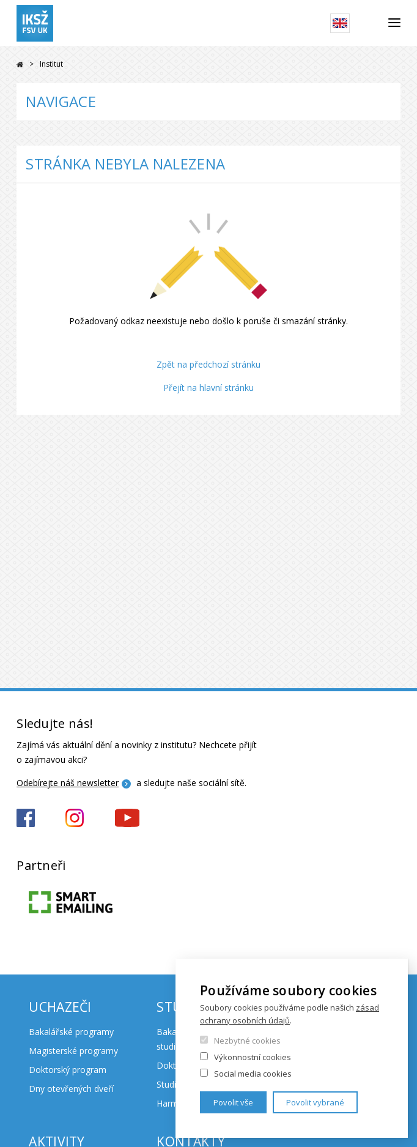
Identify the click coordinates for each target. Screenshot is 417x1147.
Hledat (369, 23)
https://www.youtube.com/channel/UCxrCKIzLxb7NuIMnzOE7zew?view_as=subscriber (127, 818)
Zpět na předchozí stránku (208, 364)
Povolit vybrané (315, 1102)
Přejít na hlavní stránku (208, 387)
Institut (51, 64)
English (340, 23)
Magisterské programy (73, 1050)
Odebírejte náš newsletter (68, 783)
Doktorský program (67, 1069)
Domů (20, 64)
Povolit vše (233, 1102)
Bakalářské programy (71, 1031)
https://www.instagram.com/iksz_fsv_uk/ (74, 818)
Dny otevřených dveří (71, 1088)
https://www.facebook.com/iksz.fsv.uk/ (26, 818)
